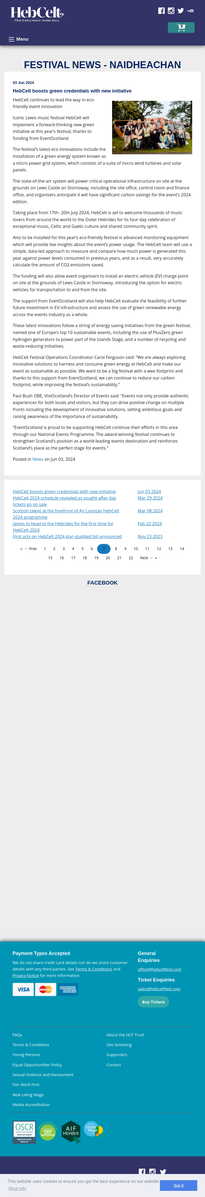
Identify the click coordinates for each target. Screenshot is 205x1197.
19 (96, 557)
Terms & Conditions (93, 969)
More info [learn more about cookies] (17, 1188)
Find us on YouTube (190, 10)
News (38, 459)
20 (108, 557)
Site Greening (119, 1044)
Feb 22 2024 (150, 524)
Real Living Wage (28, 1094)
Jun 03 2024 (149, 491)
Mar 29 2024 (150, 498)
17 (73, 557)
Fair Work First (26, 1084)
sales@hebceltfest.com (159, 988)
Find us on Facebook (161, 10)
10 (136, 548)
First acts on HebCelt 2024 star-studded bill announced (67, 536)
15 (50, 557)
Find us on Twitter (180, 10)
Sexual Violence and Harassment (43, 1074)
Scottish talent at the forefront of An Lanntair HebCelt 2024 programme (66, 514)
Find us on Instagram (171, 10)
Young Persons (26, 1054)
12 (159, 548)
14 (182, 548)
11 (147, 548)
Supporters (117, 1054)
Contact (114, 1064)
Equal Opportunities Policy (37, 1064)
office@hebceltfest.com (160, 969)
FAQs (17, 1034)
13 (170, 548)
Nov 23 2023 (150, 536)
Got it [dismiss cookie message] (179, 1185)
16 (62, 557)
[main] (102, 276)
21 (119, 557)
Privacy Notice (26, 975)
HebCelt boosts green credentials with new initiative (64, 491)
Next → (146, 557)
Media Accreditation (31, 1104)
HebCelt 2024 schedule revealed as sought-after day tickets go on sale (64, 501)
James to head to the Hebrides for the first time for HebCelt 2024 (63, 527)
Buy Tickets (153, 1001)
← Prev (30, 548)
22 (131, 557)
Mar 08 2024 (150, 511)
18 (85, 557)
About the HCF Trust (125, 1034)
